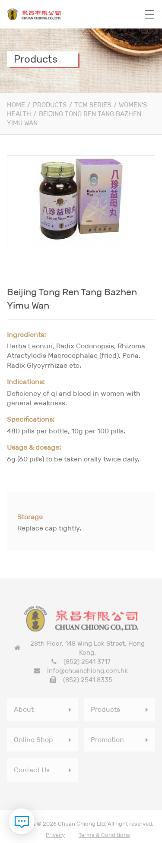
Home (16, 105)
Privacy (55, 836)
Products (50, 105)
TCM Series (92, 105)
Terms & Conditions (104, 836)
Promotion (107, 741)
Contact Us (32, 771)
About (24, 710)
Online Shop (33, 741)
